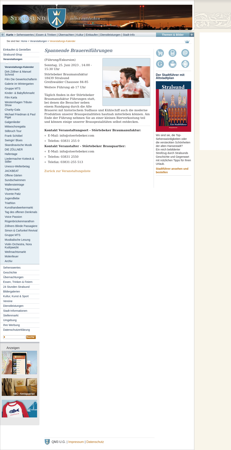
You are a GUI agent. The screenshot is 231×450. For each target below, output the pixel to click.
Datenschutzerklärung (16, 329)
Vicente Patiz (13, 193)
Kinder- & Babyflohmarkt (20, 93)
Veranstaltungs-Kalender (19, 67)
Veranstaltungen (38, 41)
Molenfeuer (11, 256)
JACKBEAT (12, 170)
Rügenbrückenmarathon (19, 221)
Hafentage (11, 154)
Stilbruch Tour (13, 131)
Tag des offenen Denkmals (21, 212)
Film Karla (11, 97)
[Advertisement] (215, 91)
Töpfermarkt (12, 189)
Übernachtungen (13, 277)
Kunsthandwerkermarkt (19, 207)
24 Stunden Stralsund (16, 286)
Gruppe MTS (12, 88)
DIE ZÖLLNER (14, 149)
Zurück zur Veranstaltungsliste (67, 171)
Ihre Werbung (11, 325)
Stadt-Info (129, 34)
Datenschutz (95, 442)
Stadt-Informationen (15, 310)
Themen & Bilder (173, 34)
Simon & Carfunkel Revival (21, 230)
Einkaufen (92, 34)
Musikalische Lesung (17, 239)
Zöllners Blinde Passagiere (21, 226)
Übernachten (66, 34)
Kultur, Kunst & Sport (16, 296)
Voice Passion (13, 216)
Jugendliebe (12, 198)
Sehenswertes (25, 34)
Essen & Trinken (46, 34)
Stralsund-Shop (12, 54)
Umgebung (10, 320)
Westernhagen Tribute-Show (19, 104)
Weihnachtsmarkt (15, 251)
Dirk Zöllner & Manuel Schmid (18, 73)
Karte (9, 34)
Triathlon (10, 203)
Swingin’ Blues (14, 140)
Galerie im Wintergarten (19, 83)
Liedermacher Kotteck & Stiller (19, 160)
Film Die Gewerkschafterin (21, 79)
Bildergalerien (11, 291)
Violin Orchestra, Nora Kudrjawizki (18, 246)
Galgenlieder (12, 122)
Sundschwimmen (15, 180)
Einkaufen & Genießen (17, 49)
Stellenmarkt (10, 315)
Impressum (76, 442)
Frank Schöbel (13, 135)
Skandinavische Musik (18, 145)
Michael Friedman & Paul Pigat (20, 116)
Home (24, 41)
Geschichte (10, 272)
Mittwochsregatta (15, 126)
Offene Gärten (13, 175)
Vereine (7, 301)
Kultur (80, 34)
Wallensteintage (14, 184)
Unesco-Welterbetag (17, 166)
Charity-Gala (12, 109)
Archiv (8, 261)
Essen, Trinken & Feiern (17, 281)
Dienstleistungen (110, 34)
